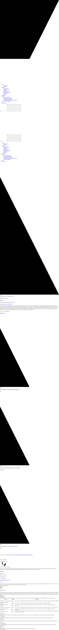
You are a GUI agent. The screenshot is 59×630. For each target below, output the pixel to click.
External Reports (6, 91)
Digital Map (3, 95)
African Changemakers (7, 101)
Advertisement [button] (2, 622)
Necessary (2, 596)
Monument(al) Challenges (8, 98)
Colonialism (9, 304)
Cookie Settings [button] (2, 585)
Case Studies (6, 88)
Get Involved (4, 103)
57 (11, 304)
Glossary (5, 94)
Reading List (5, 93)
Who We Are (6, 85)
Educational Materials (7, 92)
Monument (1, 304)
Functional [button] (1, 613)
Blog (2, 102)
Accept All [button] (7, 585)
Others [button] (1, 626)
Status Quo (5, 304)
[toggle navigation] (0, 82)
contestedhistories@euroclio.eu (5, 580)
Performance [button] (2, 615)
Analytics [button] (1, 618)
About (3, 84)
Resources (3, 87)
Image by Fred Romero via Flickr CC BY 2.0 (7, 296)
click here (7, 311)
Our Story (5, 86)
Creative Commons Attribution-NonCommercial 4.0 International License (21, 554)
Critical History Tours (7, 97)
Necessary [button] (1, 595)
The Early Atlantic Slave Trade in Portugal (10, 100)
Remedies (5, 90)
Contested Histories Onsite (8, 99)
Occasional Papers (6, 89)
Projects (3, 96)
